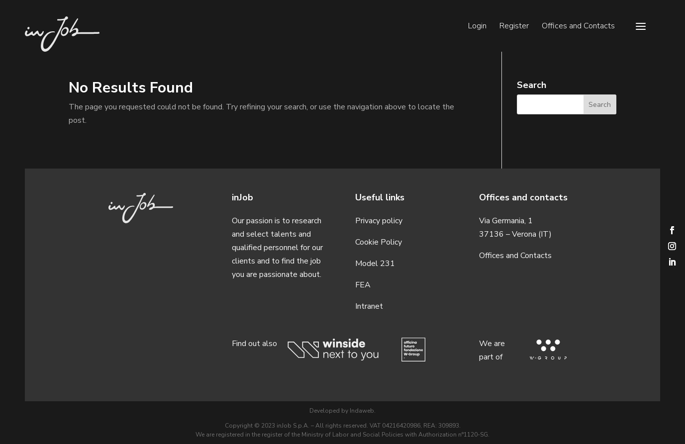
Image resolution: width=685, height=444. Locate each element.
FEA (363, 284)
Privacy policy (378, 220)
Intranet (369, 306)
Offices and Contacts (578, 26)
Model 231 (375, 263)
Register (514, 26)
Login (477, 26)
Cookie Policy (378, 242)
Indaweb (362, 411)
